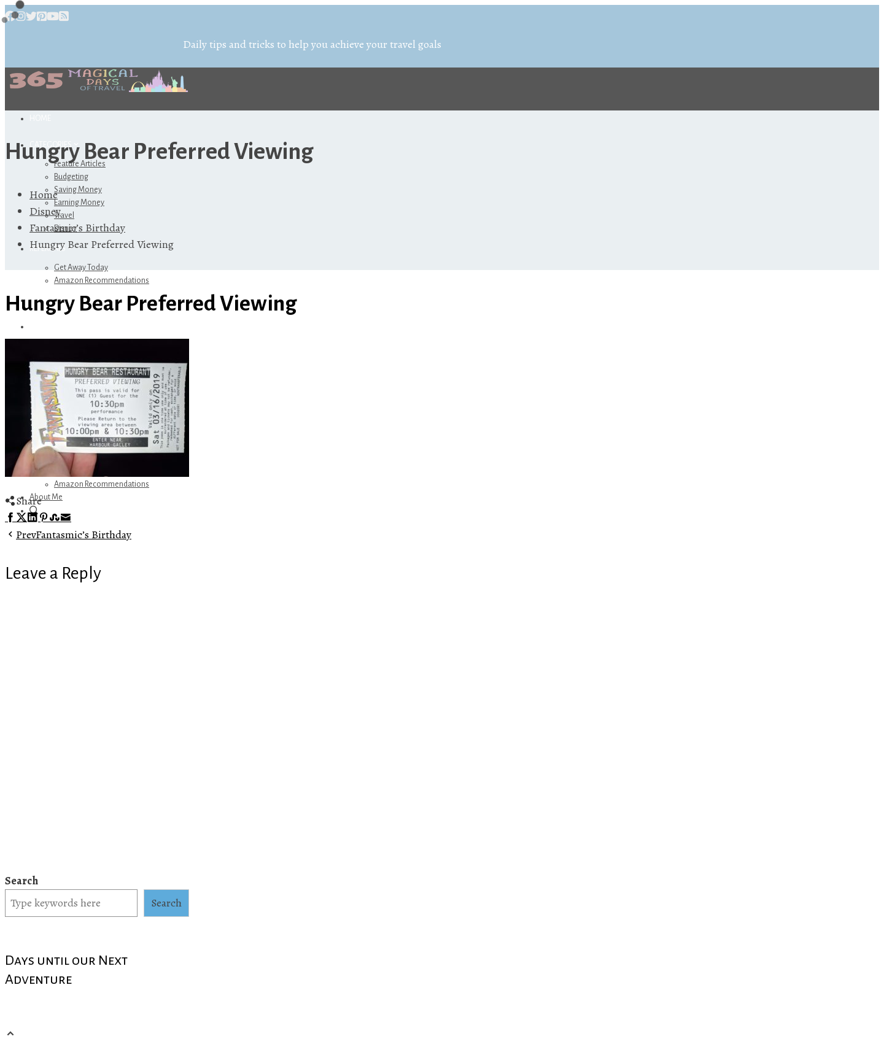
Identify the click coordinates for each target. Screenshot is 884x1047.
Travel (64, 215)
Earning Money (79, 202)
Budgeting (71, 176)
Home (40, 118)
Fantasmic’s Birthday (68, 534)
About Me (46, 497)
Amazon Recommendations (101, 280)
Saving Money (78, 189)
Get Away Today (81, 267)
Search (21, 880)
